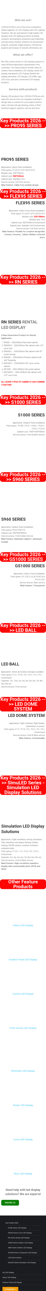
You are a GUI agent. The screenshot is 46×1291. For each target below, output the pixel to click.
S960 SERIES (13, 519)
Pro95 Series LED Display (17, 1228)
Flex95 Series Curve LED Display (20, 1233)
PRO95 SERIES (15, 159)
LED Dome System (15, 1258)
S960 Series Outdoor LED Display (20, 1248)
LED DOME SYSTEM (26, 715)
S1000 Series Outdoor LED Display (20, 1243)
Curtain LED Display (23, 993)
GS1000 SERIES (26, 559)
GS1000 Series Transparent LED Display (22, 1253)
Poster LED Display (23, 1105)
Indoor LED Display (23, 925)
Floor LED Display (23, 1173)
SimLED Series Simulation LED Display (22, 1262)
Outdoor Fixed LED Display (23, 959)
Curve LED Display (23, 1139)
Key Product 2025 (12, 1223)
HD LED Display (8, 1272)
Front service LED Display (23, 1027)
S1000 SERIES (31, 414)
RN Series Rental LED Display (19, 1238)
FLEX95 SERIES (30, 202)
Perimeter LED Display (23, 1070)
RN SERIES (11, 321)
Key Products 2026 (23, 279)
